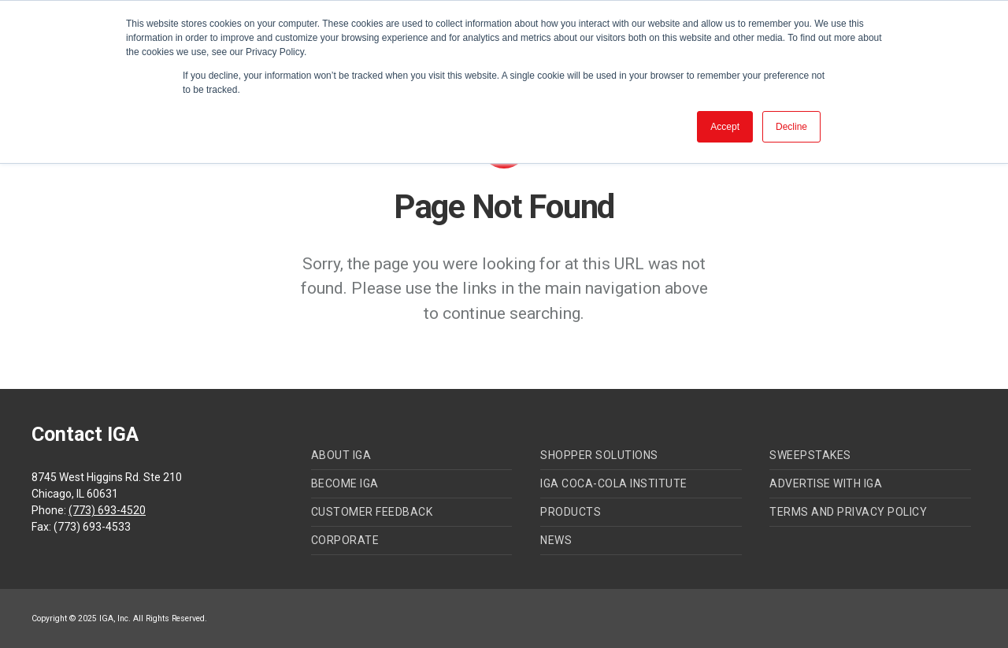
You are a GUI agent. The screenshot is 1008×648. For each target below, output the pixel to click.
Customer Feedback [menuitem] (372, 511)
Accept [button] (724, 126)
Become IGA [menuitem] (345, 483)
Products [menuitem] (570, 511)
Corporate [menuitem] (345, 540)
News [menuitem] (556, 540)
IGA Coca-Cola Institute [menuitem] (613, 483)
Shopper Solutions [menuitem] (599, 455)
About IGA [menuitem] (341, 455)
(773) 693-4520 (107, 510)
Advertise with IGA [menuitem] (825, 483)
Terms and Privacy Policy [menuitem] (848, 511)
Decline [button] (791, 126)
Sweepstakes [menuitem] (810, 455)
